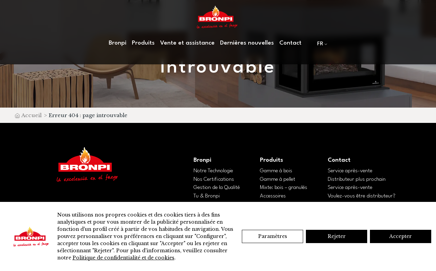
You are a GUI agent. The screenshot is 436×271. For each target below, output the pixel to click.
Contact (290, 43)
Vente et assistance (187, 43)
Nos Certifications (213, 179)
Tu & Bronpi (206, 196)
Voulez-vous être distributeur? (361, 196)
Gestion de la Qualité (216, 187)
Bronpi (117, 43)
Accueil (31, 115)
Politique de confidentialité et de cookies (123, 258)
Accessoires (273, 196)
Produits (143, 43)
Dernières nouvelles (247, 43)
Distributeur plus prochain (357, 179)
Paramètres (272, 236)
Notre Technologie (213, 171)
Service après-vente (350, 171)
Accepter (400, 236)
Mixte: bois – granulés (283, 187)
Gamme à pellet (277, 179)
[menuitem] (320, 44)
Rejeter (337, 236)
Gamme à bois (276, 171)
